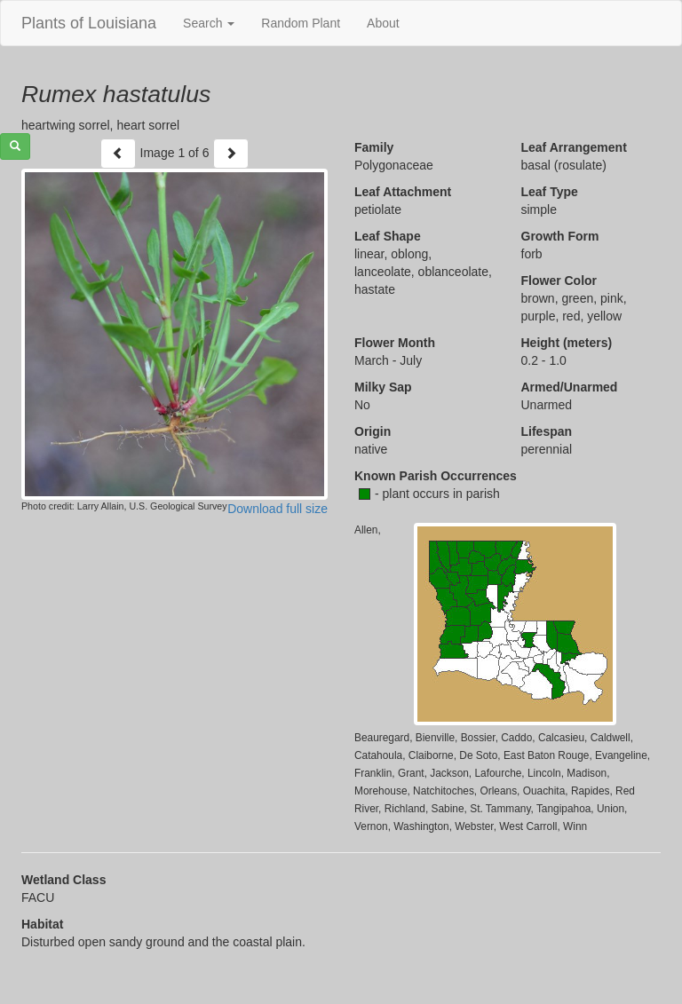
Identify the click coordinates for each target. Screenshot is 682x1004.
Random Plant (300, 23)
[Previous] (118, 153)
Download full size (277, 509)
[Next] (231, 153)
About (383, 23)
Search (208, 23)
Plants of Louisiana (88, 23)
